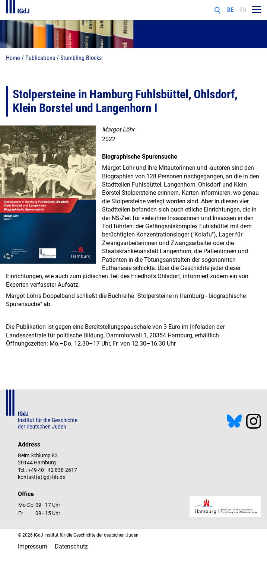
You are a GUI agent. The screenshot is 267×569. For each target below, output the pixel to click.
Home (13, 57)
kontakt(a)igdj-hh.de (41, 477)
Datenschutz (71, 546)
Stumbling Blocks (81, 57)
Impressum (32, 546)
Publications (40, 57)
